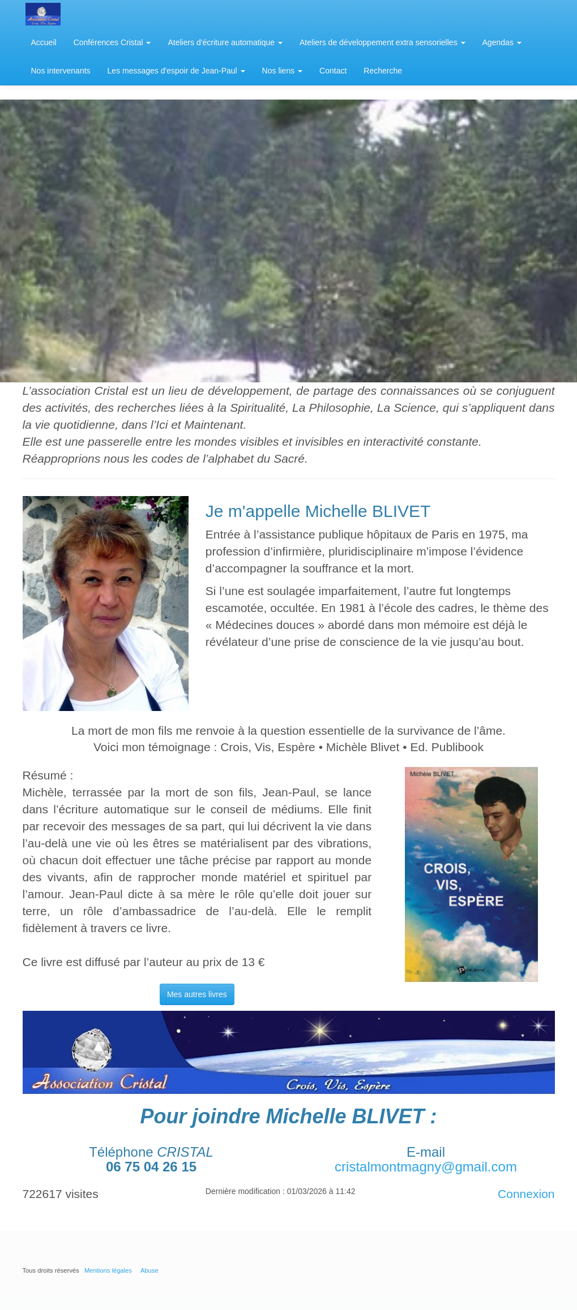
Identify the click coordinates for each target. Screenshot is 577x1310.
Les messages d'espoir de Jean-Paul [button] (176, 70)
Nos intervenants (61, 70)
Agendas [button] (502, 42)
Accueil (44, 42)
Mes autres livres (197, 994)
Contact (333, 70)
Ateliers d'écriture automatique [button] (225, 42)
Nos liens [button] (282, 70)
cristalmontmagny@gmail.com (426, 1166)
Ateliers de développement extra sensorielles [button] (382, 42)
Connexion (526, 1193)
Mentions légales (108, 1270)
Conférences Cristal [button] (112, 42)
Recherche (383, 70)
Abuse (149, 1270)
